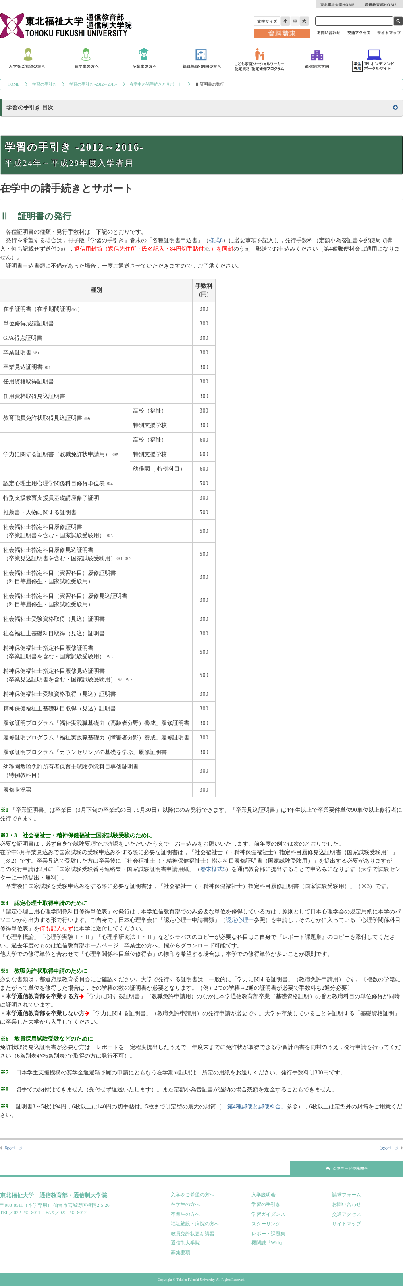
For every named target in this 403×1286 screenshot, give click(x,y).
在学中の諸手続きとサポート (156, 84)
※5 (115, 454)
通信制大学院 (185, 1243)
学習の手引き (44, 84)
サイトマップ (346, 1224)
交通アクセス (346, 1214)
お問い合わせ (346, 1204)
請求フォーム (346, 1195)
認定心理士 (240, 920)
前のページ (13, 1148)
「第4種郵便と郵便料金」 (254, 1107)
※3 (109, 536)
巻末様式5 (213, 869)
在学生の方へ (185, 1204)
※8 (59, 249)
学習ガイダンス (268, 1214)
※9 (207, 249)
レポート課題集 (268, 1233)
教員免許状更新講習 (192, 1233)
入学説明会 (263, 1195)
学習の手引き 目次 (29, 108)
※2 (127, 559)
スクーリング (265, 1224)
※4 (109, 484)
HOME (13, 84)
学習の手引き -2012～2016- (93, 84)
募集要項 (180, 1252)
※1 (36, 353)
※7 (74, 309)
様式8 (216, 240)
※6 (87, 418)
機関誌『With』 (268, 1243)
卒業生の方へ (185, 1214)
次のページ (389, 1148)
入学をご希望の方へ (192, 1195)
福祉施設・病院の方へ (195, 1224)
